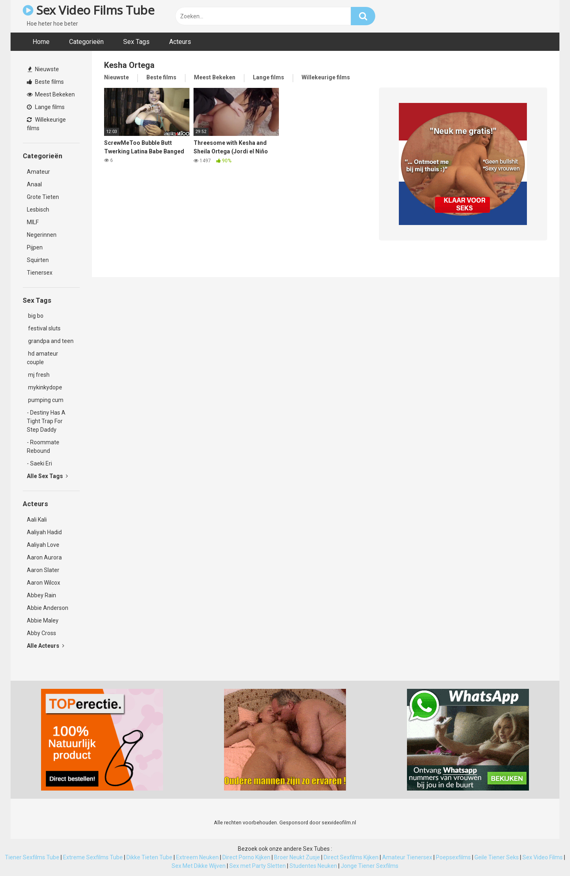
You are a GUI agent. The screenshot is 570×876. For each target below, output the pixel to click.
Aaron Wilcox (43, 582)
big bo (35, 315)
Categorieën (86, 42)
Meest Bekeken (51, 94)
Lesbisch (38, 209)
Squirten (38, 260)
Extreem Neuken (197, 857)
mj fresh (38, 374)
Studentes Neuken (313, 866)
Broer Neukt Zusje (297, 857)
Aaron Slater (43, 570)
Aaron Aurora (44, 557)
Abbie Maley (43, 620)
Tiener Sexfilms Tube (32, 857)
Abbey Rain (41, 595)
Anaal (34, 184)
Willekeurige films (46, 123)
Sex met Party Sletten (257, 866)
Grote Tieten (43, 197)
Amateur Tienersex (407, 857)
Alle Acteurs (45, 645)
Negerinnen (42, 235)
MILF (33, 222)
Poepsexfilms (453, 857)
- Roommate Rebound (43, 446)
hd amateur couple (42, 357)
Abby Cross (41, 633)
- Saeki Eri (39, 463)
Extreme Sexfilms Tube (93, 857)
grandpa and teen (50, 341)
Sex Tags (136, 42)
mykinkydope (44, 387)
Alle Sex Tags (47, 476)
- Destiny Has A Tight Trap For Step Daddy (46, 421)
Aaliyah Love (43, 545)
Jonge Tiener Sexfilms (369, 866)
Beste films (45, 82)
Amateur (38, 171)
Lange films (46, 107)
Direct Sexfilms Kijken (351, 857)
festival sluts (44, 328)
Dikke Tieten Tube (149, 857)
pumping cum (45, 400)
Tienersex (39, 272)
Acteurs (180, 42)
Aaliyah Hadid (44, 532)
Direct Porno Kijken (246, 857)
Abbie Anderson (47, 608)
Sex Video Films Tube (88, 10)
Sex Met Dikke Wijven (199, 866)
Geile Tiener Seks (496, 857)
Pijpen (35, 247)
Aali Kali (37, 519)
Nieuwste (43, 69)
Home (41, 42)
